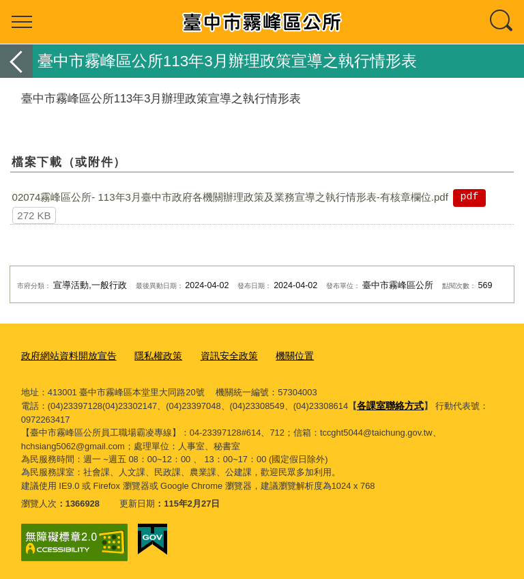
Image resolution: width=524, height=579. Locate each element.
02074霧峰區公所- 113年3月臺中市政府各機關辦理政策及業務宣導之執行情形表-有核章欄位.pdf (230, 197)
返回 (16, 61)
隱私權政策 (150, 355)
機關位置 (279, 355)
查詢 (502, 22)
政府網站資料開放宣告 (65, 355)
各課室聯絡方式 (388, 404)
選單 (22, 22)
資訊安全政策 (217, 355)
